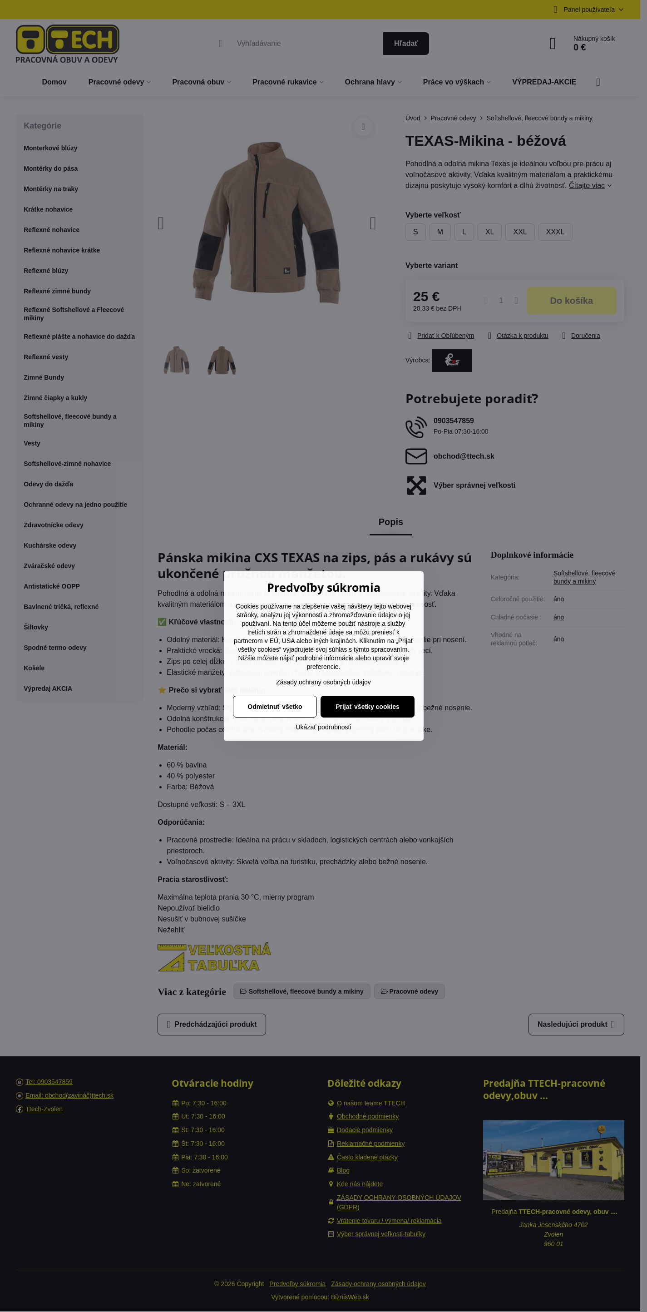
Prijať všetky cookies (368, 706)
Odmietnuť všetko (274, 706)
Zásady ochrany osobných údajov (323, 682)
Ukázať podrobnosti (323, 727)
